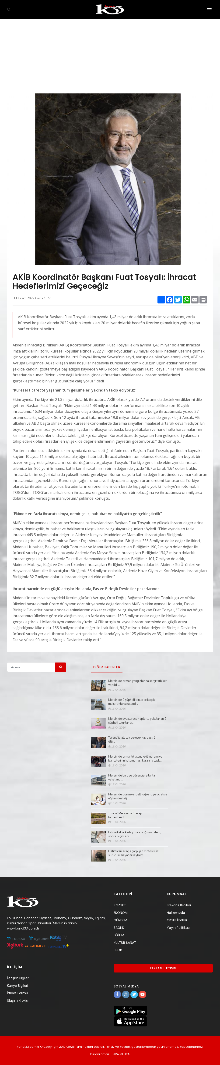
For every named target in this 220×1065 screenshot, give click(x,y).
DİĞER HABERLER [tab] (106, 667)
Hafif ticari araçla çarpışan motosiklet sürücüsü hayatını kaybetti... (133, 853)
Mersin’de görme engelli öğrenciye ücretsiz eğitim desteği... (137, 797)
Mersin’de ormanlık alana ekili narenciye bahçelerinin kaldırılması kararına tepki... (135, 759)
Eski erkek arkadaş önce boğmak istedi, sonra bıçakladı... (134, 834)
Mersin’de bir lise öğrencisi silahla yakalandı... (131, 778)
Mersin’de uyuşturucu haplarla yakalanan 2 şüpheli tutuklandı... (137, 721)
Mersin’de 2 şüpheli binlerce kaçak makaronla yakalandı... (131, 702)
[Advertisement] (110, 53)
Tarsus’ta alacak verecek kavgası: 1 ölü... (132, 740)
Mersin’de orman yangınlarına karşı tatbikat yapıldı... (137, 683)
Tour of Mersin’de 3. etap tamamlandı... (125, 815)
